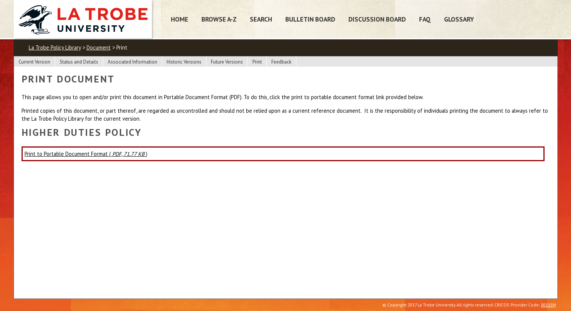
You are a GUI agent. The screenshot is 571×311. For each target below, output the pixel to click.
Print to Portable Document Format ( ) (86, 153)
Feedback (281, 62)
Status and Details (79, 62)
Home (179, 19)
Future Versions (227, 62)
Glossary (459, 19)
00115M (548, 305)
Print (257, 62)
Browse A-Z (219, 19)
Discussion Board (377, 19)
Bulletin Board (310, 19)
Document (99, 47)
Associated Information (132, 62)
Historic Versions (184, 62)
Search (261, 19)
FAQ (425, 19)
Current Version (34, 62)
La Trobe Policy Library (55, 47)
